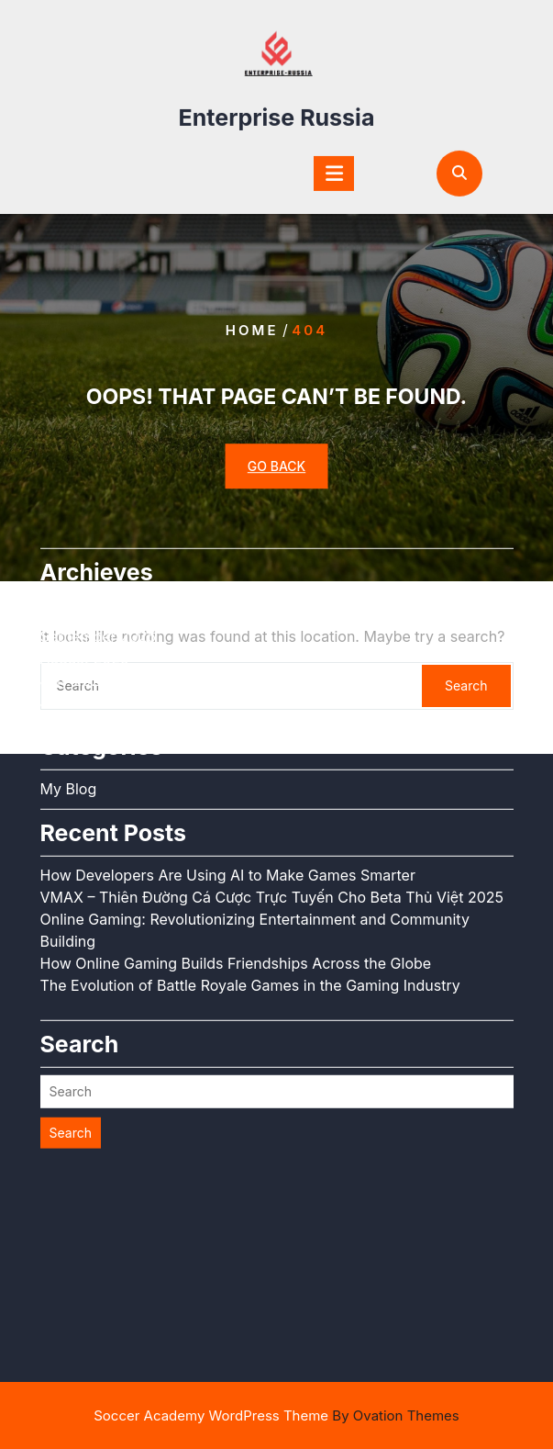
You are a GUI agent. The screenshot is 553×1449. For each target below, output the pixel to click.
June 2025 (77, 610)
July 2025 (74, 587)
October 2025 (88, 521)
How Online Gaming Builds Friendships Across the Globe (236, 870)
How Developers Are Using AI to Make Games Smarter (227, 782)
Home (252, 330)
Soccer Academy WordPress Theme (276, 1415)
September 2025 (98, 543)
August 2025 (84, 565)
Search (71, 1040)
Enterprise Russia (277, 112)
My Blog (68, 696)
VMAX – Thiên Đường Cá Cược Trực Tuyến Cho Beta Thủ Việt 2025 (271, 804)
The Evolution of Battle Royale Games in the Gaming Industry (250, 892)
